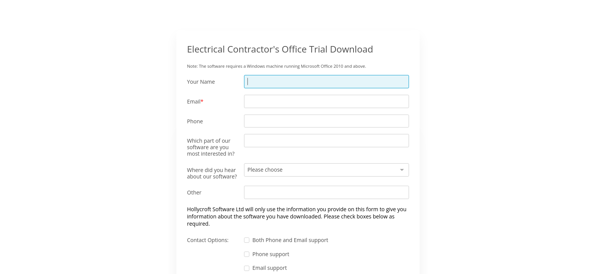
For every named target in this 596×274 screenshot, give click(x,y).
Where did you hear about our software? (212, 173)
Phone (195, 121)
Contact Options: (207, 240)
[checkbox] (246, 240)
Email (194, 101)
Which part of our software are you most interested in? (211, 147)
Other (194, 192)
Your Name (201, 81)
